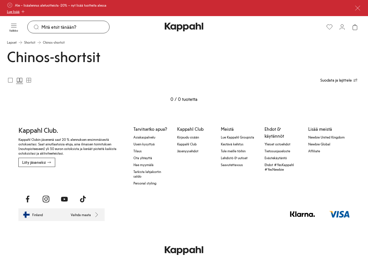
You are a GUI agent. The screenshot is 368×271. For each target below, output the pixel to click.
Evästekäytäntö (275, 158)
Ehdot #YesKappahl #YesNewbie (279, 167)
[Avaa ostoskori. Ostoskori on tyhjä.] (354, 27)
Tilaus (137, 151)
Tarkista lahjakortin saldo (147, 174)
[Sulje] (357, 8)
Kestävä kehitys (232, 144)
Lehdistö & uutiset (234, 158)
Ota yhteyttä (142, 158)
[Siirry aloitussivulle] (184, 27)
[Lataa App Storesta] (38, 179)
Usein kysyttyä (144, 144)
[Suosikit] (329, 27)
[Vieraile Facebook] (27, 199)
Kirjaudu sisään (188, 137)
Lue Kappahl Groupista (237, 137)
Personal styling (144, 183)
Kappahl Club (187, 144)
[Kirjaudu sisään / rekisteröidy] (342, 27)
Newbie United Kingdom (326, 137)
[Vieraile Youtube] (64, 199)
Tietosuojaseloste (277, 151)
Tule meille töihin (233, 151)
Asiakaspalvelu (144, 137)
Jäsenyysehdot (187, 151)
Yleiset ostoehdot (277, 144)
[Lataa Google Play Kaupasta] (80, 179)
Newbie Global (319, 144)
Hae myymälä (143, 165)
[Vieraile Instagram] (46, 199)
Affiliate (314, 151)
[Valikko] (13, 27)
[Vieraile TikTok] (82, 199)
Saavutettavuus (232, 165)
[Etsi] (75, 27)
